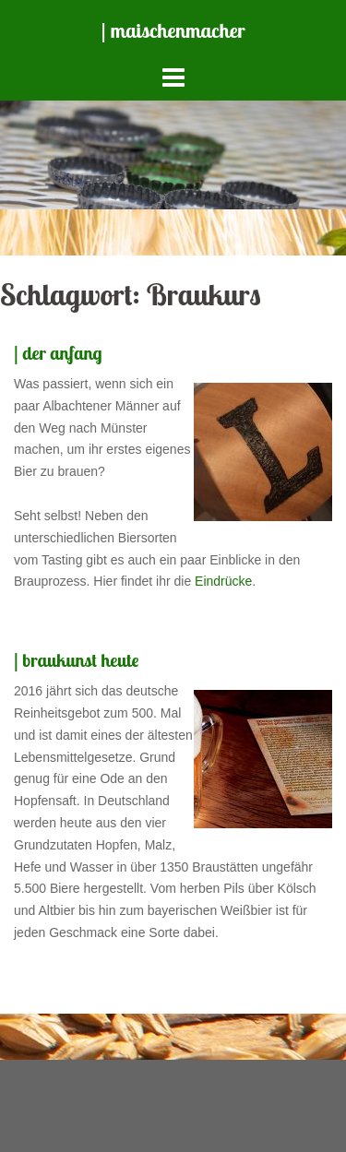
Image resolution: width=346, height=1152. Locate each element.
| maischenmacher (173, 30)
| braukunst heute (76, 659)
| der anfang (58, 352)
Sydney (278, 1089)
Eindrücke (223, 581)
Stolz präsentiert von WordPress (106, 1089)
